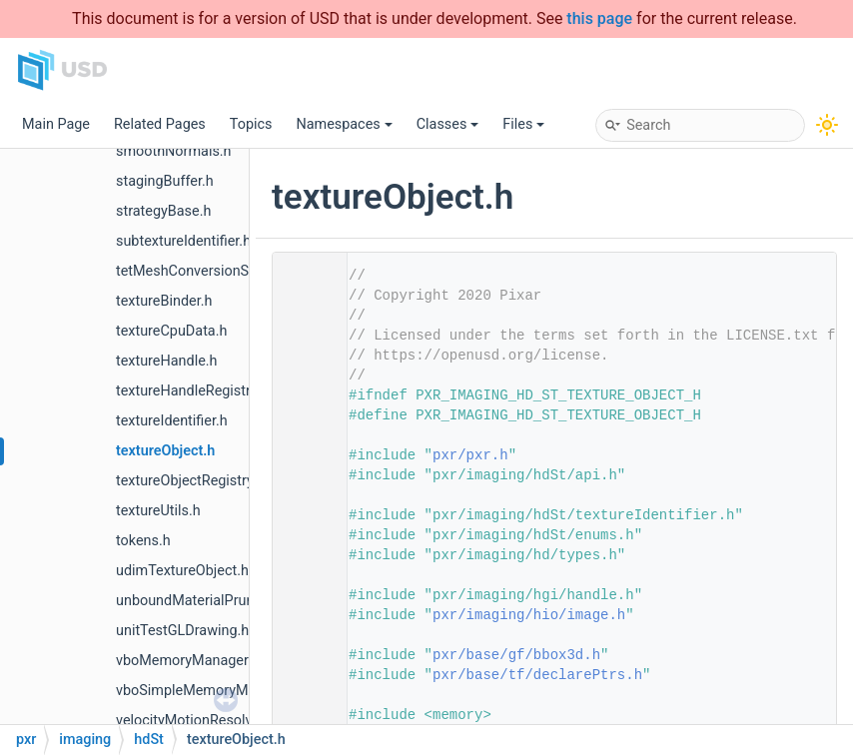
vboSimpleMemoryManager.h (210, 690)
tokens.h (143, 540)
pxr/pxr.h (470, 455)
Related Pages (160, 124)
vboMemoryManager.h (188, 660)
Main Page (56, 124)
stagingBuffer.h (165, 181)
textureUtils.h (158, 510)
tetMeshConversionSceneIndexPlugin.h (241, 271)
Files (523, 124)
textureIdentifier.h (172, 420)
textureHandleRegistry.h (192, 390)
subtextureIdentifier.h (183, 241)
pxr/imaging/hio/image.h (528, 615)
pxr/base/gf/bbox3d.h (516, 655)
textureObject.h (165, 450)
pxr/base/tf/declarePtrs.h (537, 675)
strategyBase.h (163, 211)
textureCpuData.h (171, 331)
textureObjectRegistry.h (190, 480)
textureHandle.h (167, 361)
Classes (448, 124)
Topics (251, 124)
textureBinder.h (164, 301)
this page (599, 18)
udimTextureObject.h (182, 570)
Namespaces (344, 124)
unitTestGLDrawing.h (182, 630)
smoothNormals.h (174, 151)
